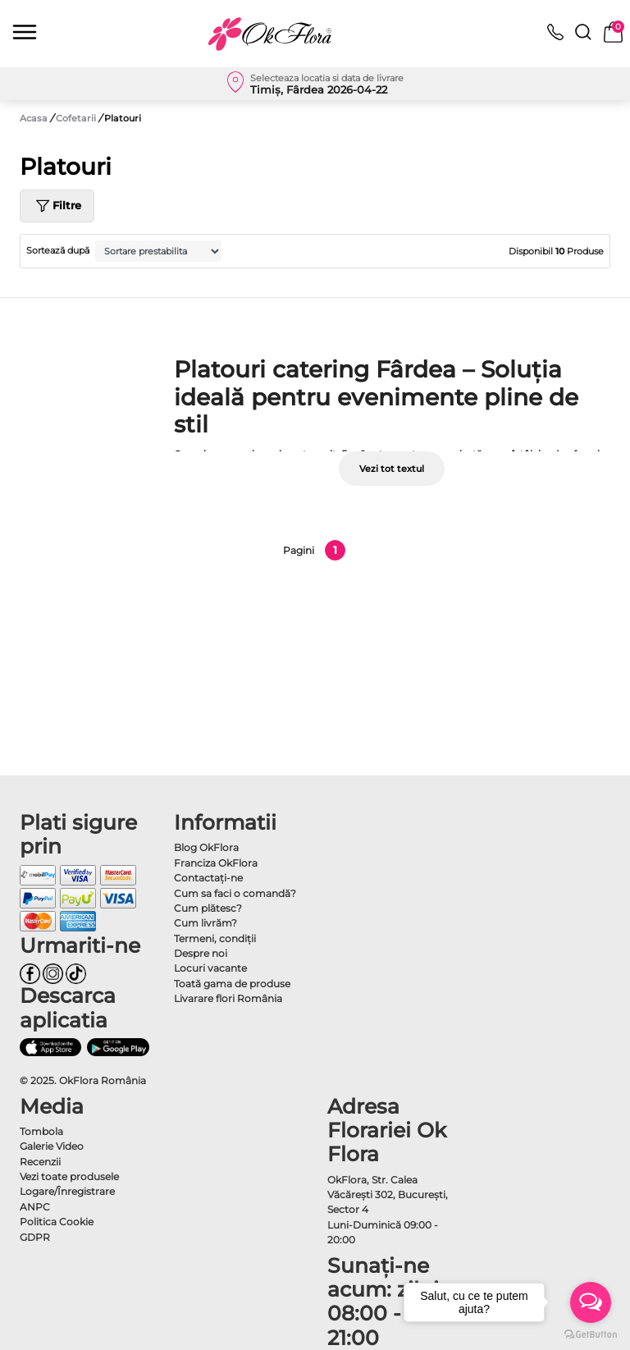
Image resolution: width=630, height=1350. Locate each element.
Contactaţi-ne (208, 878)
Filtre (57, 206)
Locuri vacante (210, 968)
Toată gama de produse (232, 983)
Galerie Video (52, 1146)
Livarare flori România (228, 998)
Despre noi (200, 953)
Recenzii (40, 1162)
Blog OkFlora (206, 847)
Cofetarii (77, 118)
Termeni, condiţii (215, 938)
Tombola (41, 1131)
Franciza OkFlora (216, 863)
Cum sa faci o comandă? (235, 893)
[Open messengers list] (590, 1302)
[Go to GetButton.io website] (590, 1334)
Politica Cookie (57, 1221)
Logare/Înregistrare (67, 1191)
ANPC (35, 1207)
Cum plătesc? (208, 908)
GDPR (35, 1237)
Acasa (34, 118)
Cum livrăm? (205, 923)
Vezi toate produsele (69, 1176)
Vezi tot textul (391, 468)
